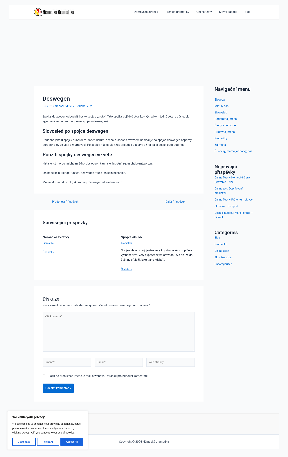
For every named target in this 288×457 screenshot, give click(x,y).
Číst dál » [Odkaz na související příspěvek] (49, 252)
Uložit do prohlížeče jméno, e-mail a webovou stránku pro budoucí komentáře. (98, 379)
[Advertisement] (144, 47)
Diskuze (48, 106)
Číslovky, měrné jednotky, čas (233, 152)
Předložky (221, 139)
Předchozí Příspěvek (65, 201)
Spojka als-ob (132, 237)
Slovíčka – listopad (227, 211)
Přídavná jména (225, 132)
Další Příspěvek (176, 201)
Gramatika (48, 242)
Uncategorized (224, 269)
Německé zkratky (57, 237)
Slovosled (221, 113)
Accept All (72, 441)
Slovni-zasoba (224, 263)
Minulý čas (221, 106)
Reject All (48, 441)
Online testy (222, 256)
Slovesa (220, 99)
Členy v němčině (225, 126)
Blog (217, 243)
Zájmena (220, 146)
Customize (24, 441)
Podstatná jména (226, 119)
